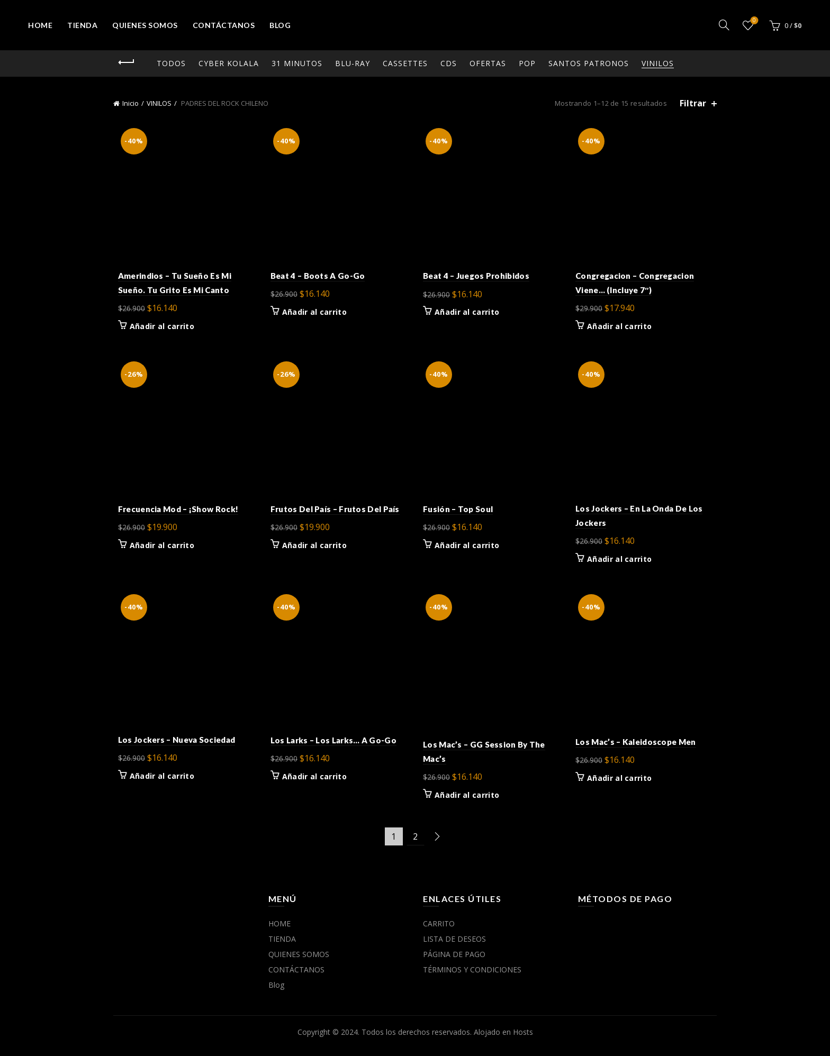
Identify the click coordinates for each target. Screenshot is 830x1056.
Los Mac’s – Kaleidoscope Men (638, 748)
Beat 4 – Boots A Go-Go (315, 278)
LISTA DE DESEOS (454, 946)
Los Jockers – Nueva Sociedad (171, 746)
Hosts (523, 1039)
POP (527, 63)
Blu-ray (352, 63)
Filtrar (693, 103)
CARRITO (439, 931)
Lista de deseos (753, 20)
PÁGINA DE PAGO (454, 962)
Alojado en (493, 1039)
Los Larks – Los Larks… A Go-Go (331, 747)
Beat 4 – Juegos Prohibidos (476, 278)
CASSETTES (405, 63)
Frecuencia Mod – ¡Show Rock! (173, 513)
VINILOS (658, 63)
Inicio (130, 103)
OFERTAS (488, 63)
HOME (40, 25)
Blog (280, 25)
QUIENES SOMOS (145, 25)
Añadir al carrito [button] (157, 328)
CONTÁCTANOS (224, 25)
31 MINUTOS (297, 63)
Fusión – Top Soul (458, 513)
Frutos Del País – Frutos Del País (333, 513)
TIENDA (82, 25)
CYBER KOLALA (229, 63)
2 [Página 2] (415, 843)
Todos (171, 63)
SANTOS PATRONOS (588, 63)
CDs (448, 63)
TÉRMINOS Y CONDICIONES (472, 977)
